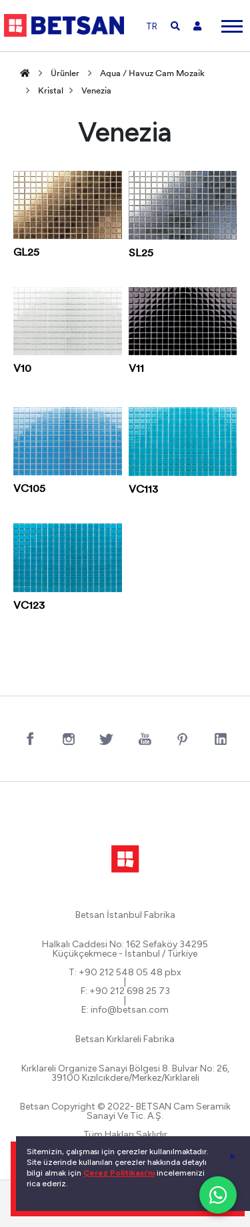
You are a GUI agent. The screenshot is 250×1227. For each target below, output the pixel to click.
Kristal (50, 91)
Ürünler (65, 73)
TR (151, 26)
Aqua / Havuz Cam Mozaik (152, 73)
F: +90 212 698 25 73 (125, 991)
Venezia (96, 91)
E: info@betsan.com (125, 1010)
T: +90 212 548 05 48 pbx (125, 972)
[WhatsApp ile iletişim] (218, 1195)
